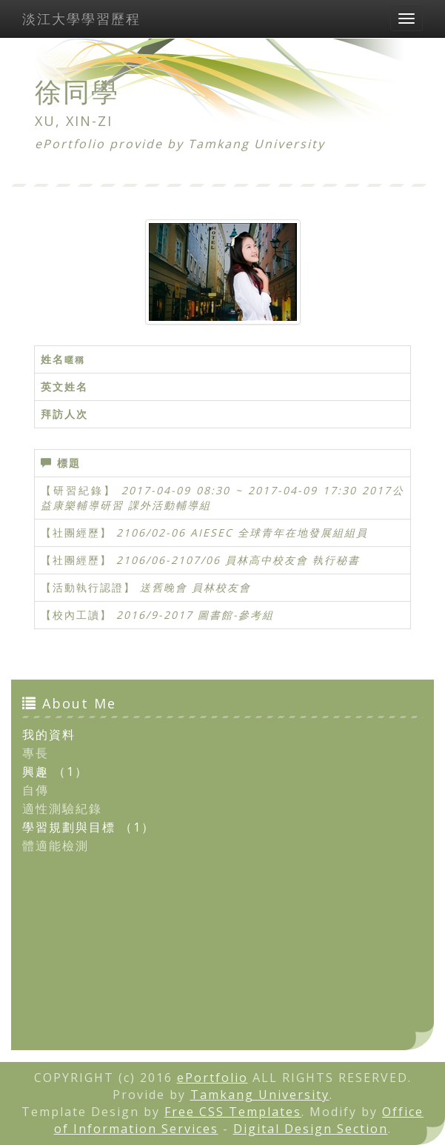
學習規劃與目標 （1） (88, 827)
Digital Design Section (310, 1129)
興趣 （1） (55, 771)
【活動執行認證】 (88, 587)
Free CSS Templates (232, 1111)
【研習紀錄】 (78, 490)
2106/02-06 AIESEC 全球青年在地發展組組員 (242, 532)
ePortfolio (212, 1077)
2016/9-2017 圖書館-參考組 (195, 615)
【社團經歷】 (76, 532)
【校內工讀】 (76, 615)
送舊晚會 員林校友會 (195, 587)
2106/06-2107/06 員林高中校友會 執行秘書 (238, 560)
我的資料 (49, 734)
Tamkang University (256, 144)
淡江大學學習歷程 (81, 18)
